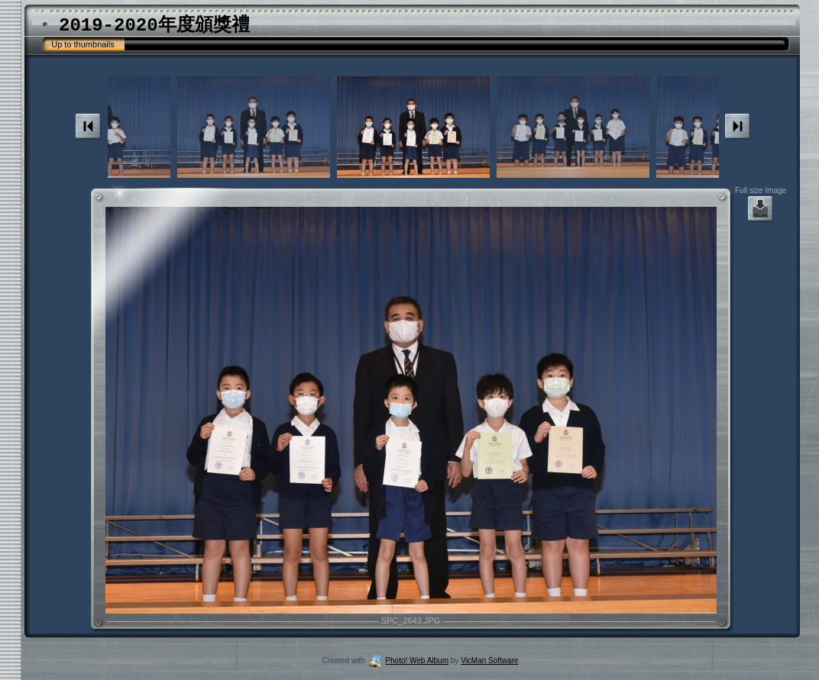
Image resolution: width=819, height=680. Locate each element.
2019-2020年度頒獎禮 (154, 25)
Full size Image (760, 204)
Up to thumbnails (83, 44)
